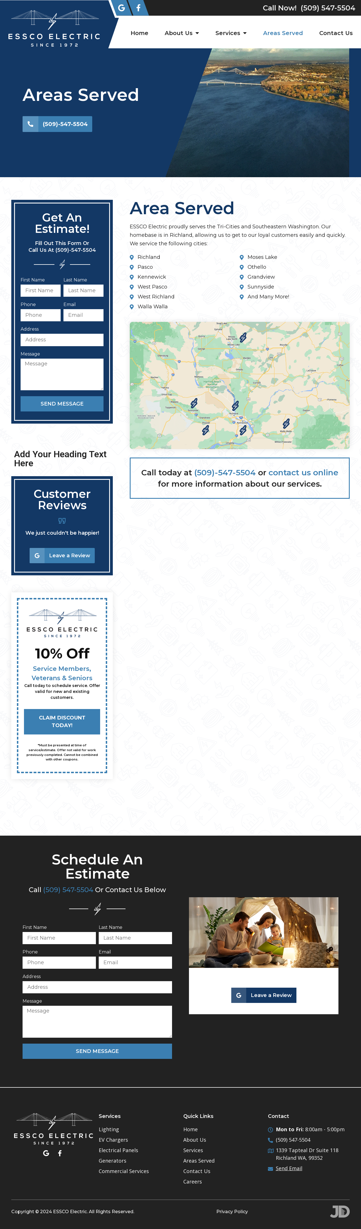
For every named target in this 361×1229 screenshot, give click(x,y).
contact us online (303, 472)
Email (69, 304)
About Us (182, 33)
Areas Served (283, 33)
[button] (20, 542)
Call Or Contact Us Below (97, 890)
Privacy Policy (232, 1211)
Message (30, 354)
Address (30, 329)
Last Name (75, 280)
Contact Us (336, 33)
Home (139, 33)
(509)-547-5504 (225, 472)
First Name (33, 280)
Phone (28, 304)
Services (231, 33)
